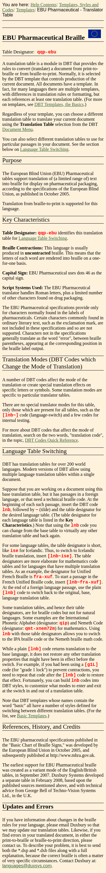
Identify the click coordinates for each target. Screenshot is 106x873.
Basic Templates (32, 715)
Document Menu (17, 129)
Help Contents (44, 4)
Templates (25, 9)
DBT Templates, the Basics (59, 104)
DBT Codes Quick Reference (51, 440)
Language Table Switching (44, 149)
